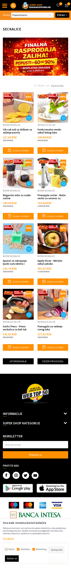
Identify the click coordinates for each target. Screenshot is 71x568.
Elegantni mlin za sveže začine (16, 197)
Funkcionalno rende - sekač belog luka (49, 131)
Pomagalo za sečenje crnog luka (49, 328)
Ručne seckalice (11, 124)
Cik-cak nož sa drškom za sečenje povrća (17, 131)
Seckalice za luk (46, 124)
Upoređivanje (18, 361)
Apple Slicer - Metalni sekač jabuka (49, 262)
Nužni (11, 549)
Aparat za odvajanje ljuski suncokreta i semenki (15, 262)
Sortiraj (6, 15)
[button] (13, 5)
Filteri (62, 15)
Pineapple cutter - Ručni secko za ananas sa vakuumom (51, 197)
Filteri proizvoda (52, 361)
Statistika (25, 549)
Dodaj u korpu (18, 150)
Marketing (41, 549)
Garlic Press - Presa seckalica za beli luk (15, 328)
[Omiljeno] (58, 3)
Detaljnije (8, 538)
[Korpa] (66, 9)
